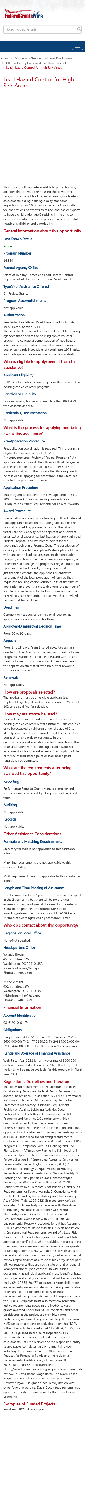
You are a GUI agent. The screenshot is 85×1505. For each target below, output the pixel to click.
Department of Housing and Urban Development (43, 58)
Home (4, 58)
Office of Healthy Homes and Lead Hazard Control (36, 63)
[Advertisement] (42, 135)
